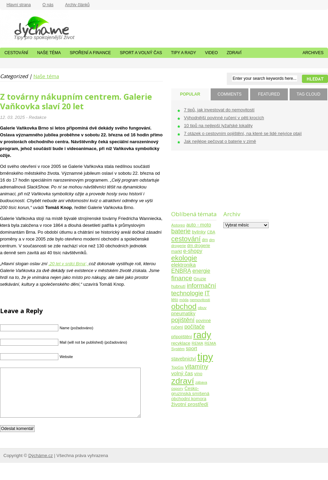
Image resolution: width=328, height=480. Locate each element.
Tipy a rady (183, 52)
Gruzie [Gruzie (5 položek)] (200, 278)
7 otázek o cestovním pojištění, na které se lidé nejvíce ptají (243, 133)
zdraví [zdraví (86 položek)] (182, 380)
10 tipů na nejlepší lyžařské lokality (218, 125)
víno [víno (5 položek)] (198, 373)
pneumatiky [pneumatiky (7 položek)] (183, 313)
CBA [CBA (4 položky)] (211, 232)
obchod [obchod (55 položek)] (184, 306)
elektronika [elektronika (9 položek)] (183, 265)
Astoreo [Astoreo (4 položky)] (178, 225)
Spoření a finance (90, 52)
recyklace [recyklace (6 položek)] (180, 343)
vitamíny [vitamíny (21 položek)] (196, 366)
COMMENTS (230, 94)
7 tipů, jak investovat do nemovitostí (219, 109)
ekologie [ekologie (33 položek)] (184, 258)
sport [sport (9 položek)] (191, 348)
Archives (313, 52)
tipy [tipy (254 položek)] (205, 356)
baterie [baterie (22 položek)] (181, 231)
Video (211, 52)
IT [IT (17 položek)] (207, 293)
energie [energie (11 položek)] (201, 271)
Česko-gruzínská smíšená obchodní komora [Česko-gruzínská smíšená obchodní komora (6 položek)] (190, 393)
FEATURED (269, 94)
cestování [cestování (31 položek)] (186, 239)
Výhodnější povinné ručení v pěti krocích (224, 117)
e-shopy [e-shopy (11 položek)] (192, 251)
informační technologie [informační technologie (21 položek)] (193, 289)
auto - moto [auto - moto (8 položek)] (198, 224)
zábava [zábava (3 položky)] (201, 382)
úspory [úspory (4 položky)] (177, 388)
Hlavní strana (19, 4)
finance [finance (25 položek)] (181, 278)
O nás (48, 4)
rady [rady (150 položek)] (202, 335)
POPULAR (190, 94)
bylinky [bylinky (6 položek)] (199, 231)
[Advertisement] (192, 184)
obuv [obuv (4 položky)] (202, 307)
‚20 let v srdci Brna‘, (69, 263)
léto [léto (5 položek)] (174, 299)
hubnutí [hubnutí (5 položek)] (178, 286)
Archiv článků (77, 4)
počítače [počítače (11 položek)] (194, 327)
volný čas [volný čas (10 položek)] (182, 373)
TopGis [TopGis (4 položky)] (177, 367)
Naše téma (49, 52)
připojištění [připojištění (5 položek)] (181, 336)
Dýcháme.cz (34, 27)
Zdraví (234, 52)
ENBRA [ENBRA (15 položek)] (181, 271)
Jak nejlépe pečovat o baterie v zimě (220, 141)
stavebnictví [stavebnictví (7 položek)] (183, 358)
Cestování (16, 52)
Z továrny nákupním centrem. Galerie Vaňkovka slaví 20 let (76, 101)
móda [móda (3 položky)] (184, 300)
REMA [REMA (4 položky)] (197, 343)
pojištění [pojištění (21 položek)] (183, 319)
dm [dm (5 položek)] (205, 239)
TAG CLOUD (308, 94)
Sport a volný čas (141, 52)
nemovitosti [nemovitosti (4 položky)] (200, 299)
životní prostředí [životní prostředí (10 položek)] (189, 404)
